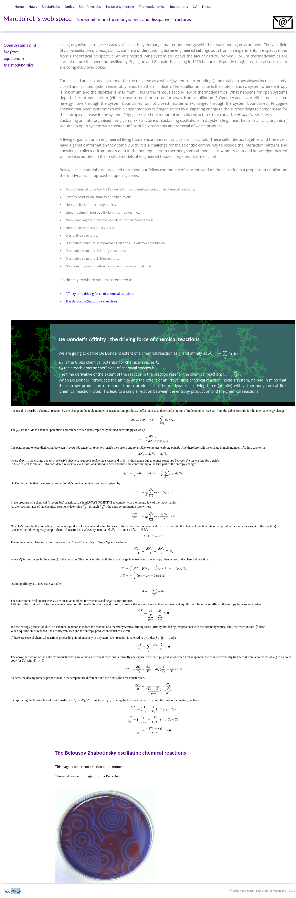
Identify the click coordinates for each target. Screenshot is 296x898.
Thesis (206, 6)
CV (195, 6)
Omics (69, 6)
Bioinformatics (90, 6)
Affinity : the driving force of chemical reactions (100, 293)
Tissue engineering (120, 6)
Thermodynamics (152, 6)
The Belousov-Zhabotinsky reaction (91, 301)
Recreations (179, 6)
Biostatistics (51, 6)
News (32, 6)
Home (19, 6)
